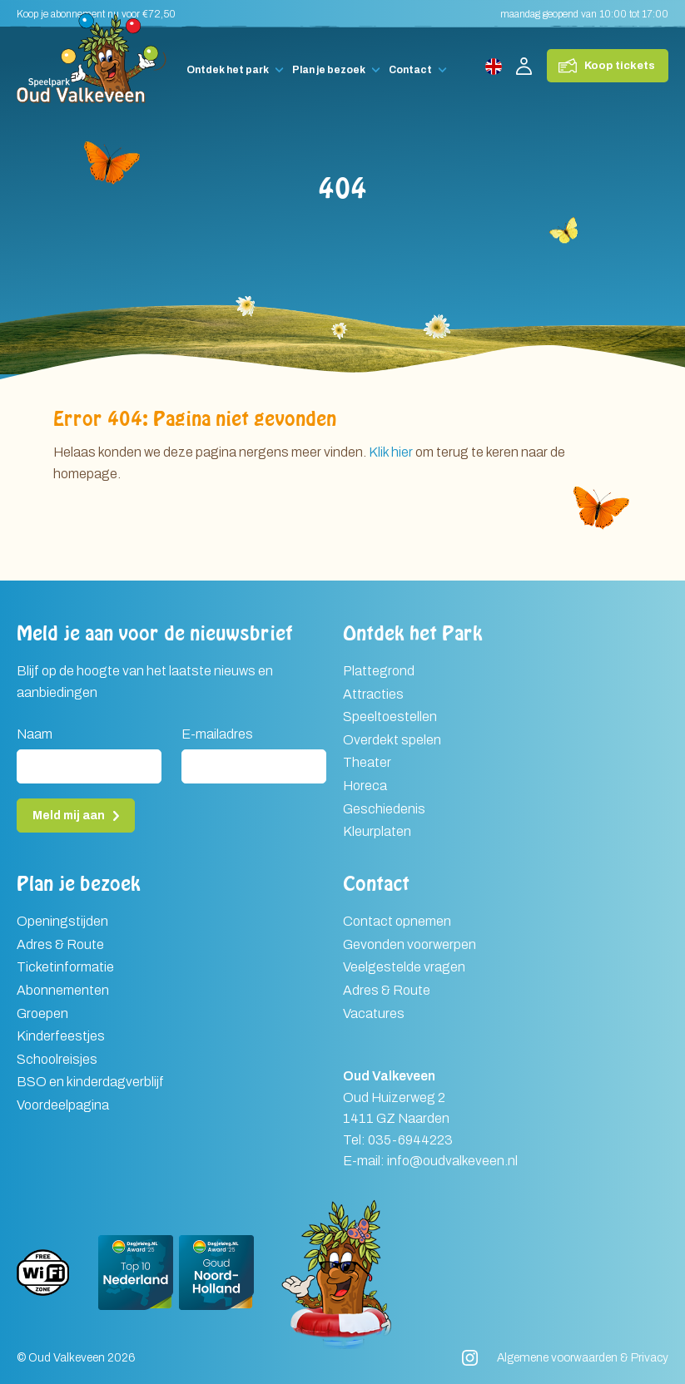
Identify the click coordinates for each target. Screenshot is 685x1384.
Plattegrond (378, 671)
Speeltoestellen (390, 716)
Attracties (373, 694)
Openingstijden (62, 921)
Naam (34, 734)
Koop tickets (619, 66)
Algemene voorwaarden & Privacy (582, 1358)
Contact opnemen (397, 921)
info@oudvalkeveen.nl (452, 1161)
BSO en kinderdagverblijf (90, 1082)
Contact (410, 70)
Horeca (365, 785)
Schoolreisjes (57, 1059)
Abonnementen (63, 990)
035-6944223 (410, 1140)
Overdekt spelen (392, 740)
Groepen (42, 1013)
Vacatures (374, 1013)
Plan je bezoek (328, 70)
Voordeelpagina (63, 1105)
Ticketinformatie (65, 967)
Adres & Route (60, 944)
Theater (367, 762)
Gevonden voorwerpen (409, 944)
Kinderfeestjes (61, 1036)
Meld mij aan (68, 815)
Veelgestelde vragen (404, 967)
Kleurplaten (377, 831)
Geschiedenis (384, 809)
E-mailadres (217, 734)
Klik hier (391, 452)
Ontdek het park (227, 70)
